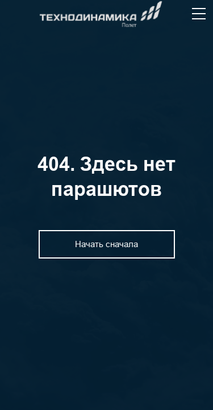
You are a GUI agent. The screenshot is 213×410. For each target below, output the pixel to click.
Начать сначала (106, 244)
